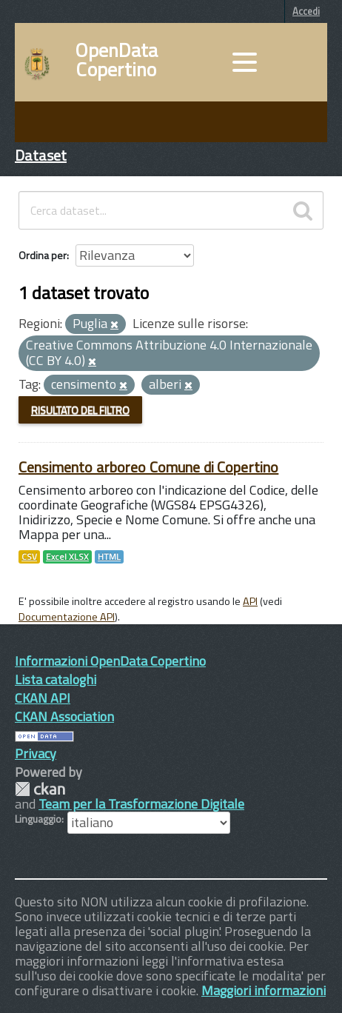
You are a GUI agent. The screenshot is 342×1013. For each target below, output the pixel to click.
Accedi (306, 11)
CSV (29, 557)
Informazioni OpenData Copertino (110, 661)
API (250, 601)
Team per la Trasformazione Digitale (141, 804)
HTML (109, 557)
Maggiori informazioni (263, 990)
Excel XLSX (67, 557)
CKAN (40, 789)
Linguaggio (38, 819)
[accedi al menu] (244, 62)
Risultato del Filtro (80, 410)
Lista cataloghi (55, 679)
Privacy (35, 753)
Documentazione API (67, 617)
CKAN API (42, 698)
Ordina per (43, 255)
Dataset (41, 155)
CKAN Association (64, 716)
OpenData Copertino (117, 60)
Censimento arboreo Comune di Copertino (148, 466)
